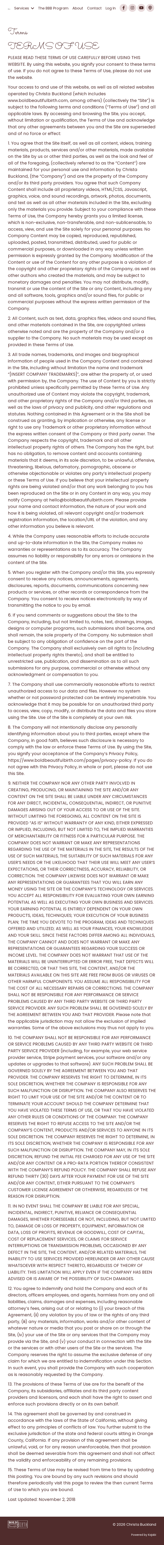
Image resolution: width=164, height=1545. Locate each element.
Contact (94, 8)
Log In (111, 8)
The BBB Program (53, 8)
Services (24, 8)
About (77, 8)
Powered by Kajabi (143, 1535)
